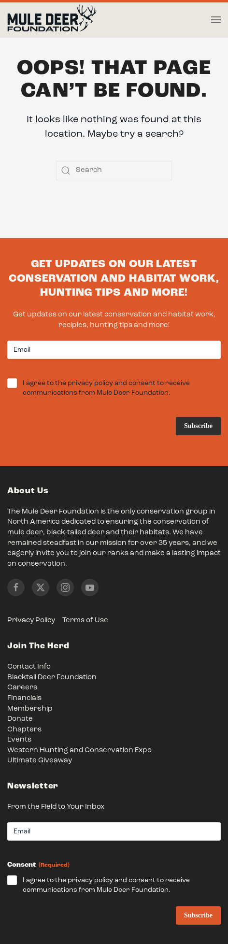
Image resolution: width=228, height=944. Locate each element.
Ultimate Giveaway (39, 760)
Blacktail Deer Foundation (52, 677)
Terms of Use (85, 620)
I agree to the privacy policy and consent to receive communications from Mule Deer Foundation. (112, 389)
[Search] (114, 170)
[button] (216, 20)
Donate (20, 719)
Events (19, 740)
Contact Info (29, 667)
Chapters (24, 729)
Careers (22, 687)
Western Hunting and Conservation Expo (79, 750)
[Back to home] (52, 20)
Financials (24, 698)
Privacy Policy (31, 620)
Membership (30, 709)
